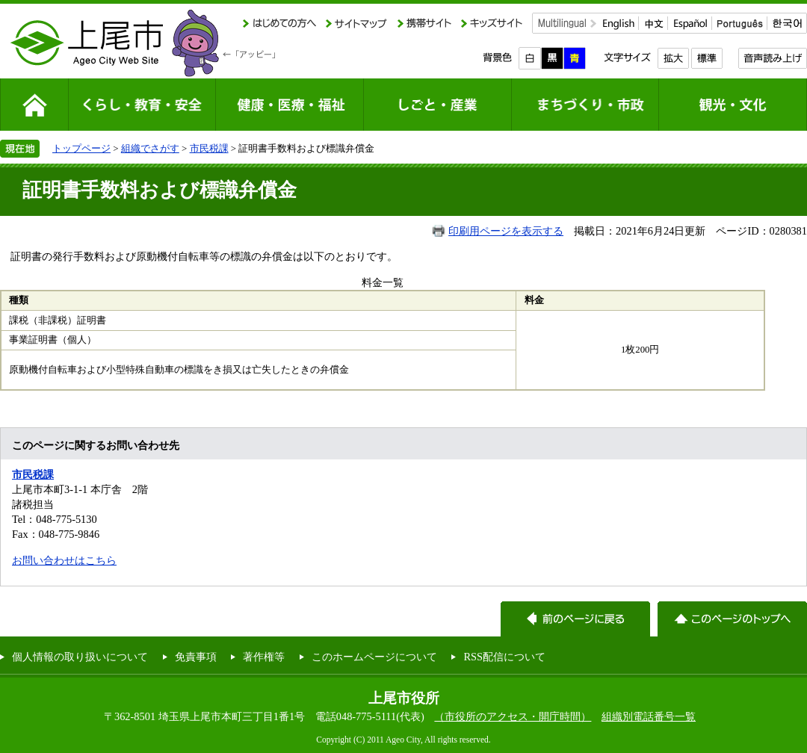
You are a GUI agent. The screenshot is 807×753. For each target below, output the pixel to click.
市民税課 (209, 148)
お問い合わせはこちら (64, 560)
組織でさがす (150, 148)
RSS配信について (504, 657)
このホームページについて (374, 657)
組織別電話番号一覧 (649, 716)
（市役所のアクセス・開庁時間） (512, 716)
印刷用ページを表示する (505, 231)
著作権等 (264, 657)
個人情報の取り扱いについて (80, 657)
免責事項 (196, 657)
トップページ (81, 148)
